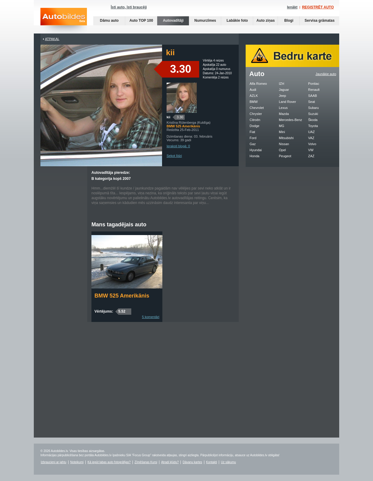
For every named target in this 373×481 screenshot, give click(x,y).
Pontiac (313, 83)
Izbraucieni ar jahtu (53, 462)
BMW (254, 102)
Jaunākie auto (326, 74)
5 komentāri (150, 317)
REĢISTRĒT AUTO (318, 7)
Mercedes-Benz (290, 120)
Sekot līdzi (174, 156)
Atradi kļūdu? (170, 462)
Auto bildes (63, 20)
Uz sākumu (228, 462)
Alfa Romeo (258, 83)
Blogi (288, 20)
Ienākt (292, 7)
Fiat (252, 132)
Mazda (284, 114)
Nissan (284, 144)
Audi (253, 89)
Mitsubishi (286, 138)
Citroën (255, 120)
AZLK (254, 95)
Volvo (312, 144)
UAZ (311, 132)
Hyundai (256, 150)
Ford (253, 138)
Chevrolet (257, 108)
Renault (314, 89)
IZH (281, 83)
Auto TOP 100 (141, 20)
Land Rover (287, 102)
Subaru (313, 108)
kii (168, 117)
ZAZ (311, 156)
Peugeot (285, 156)
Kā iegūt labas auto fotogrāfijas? (109, 462)
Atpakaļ (52, 39)
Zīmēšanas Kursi (146, 462)
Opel (282, 150)
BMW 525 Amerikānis (121, 296)
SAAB (312, 95)
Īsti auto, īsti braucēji (129, 7)
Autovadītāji (173, 20)
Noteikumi (77, 462)
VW (311, 150)
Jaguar (284, 89)
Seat (311, 102)
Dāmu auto (109, 20)
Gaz (253, 144)
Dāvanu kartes (192, 462)
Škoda (312, 120)
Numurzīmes (205, 20)
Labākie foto (237, 20)
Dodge (254, 126)
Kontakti (211, 462)
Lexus (283, 108)
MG (281, 126)
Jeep (282, 95)
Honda (254, 156)
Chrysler (256, 114)
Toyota (313, 126)
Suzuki (313, 114)
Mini (282, 132)
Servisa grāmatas (319, 20)
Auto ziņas (266, 20)
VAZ (311, 138)
